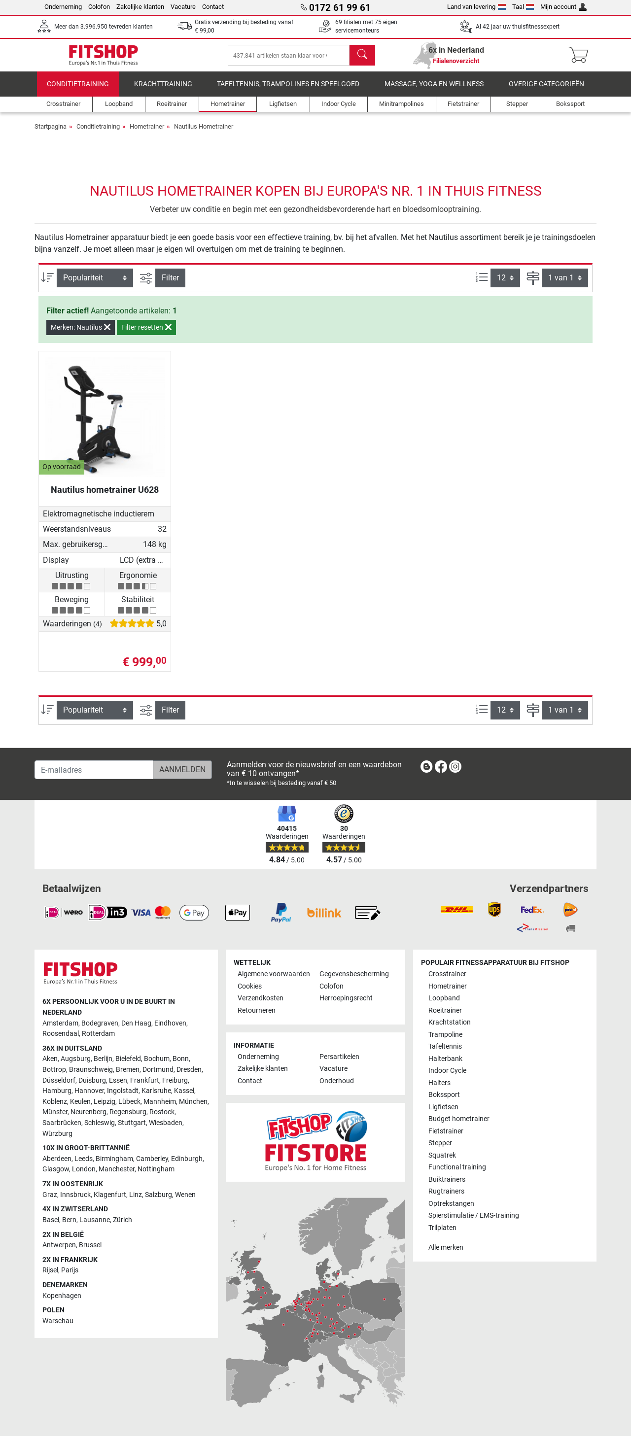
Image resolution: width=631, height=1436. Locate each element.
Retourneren (257, 1010)
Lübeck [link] (129, 1101)
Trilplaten (442, 1228)
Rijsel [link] (50, 1270)
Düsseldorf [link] (58, 1080)
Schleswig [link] (99, 1123)
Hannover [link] (89, 1091)
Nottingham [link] (156, 1169)
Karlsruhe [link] (156, 1091)
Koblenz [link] (54, 1101)
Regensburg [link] (127, 1112)
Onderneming (63, 6)
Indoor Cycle (447, 1070)
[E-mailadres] (94, 769)
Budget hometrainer (459, 1119)
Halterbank (445, 1059)
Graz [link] (49, 1195)
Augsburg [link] (76, 1059)
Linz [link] (135, 1195)
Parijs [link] (69, 1270)
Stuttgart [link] (132, 1123)
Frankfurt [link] (144, 1080)
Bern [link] (69, 1220)
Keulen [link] (80, 1101)
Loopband (444, 998)
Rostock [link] (162, 1112)
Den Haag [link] (136, 1023)
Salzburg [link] (158, 1195)
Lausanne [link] (94, 1220)
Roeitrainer (445, 1010)
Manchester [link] (117, 1169)
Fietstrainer (445, 1131)
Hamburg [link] (56, 1091)
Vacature (183, 6)
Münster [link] (55, 1112)
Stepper (440, 1143)
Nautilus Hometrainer (203, 133)
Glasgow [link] (55, 1169)
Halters (439, 1083)
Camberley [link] (152, 1159)
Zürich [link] (122, 1220)
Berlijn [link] (103, 1059)
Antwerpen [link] (59, 1245)
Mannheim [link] (159, 1101)
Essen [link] (118, 1080)
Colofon (99, 6)
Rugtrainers (446, 1191)
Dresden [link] (189, 1069)
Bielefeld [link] (128, 1059)
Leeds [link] (83, 1159)
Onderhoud (336, 1081)
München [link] (193, 1101)
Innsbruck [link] (75, 1195)
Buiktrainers (446, 1179)
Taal (523, 6)
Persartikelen (339, 1057)
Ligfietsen (443, 1107)
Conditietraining (78, 91)
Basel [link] (50, 1220)
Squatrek (442, 1155)
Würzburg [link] (57, 1133)
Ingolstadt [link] (123, 1091)
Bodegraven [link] (99, 1023)
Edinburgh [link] (187, 1159)
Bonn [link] (181, 1059)
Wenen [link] (185, 1195)
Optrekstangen (451, 1203)
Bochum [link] (157, 1059)
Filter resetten (146, 334)
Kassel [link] (184, 1091)
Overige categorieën (546, 91)
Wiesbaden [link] (165, 1123)
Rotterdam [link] (98, 1033)
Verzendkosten (260, 998)
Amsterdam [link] (60, 1023)
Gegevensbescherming (354, 974)
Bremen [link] (128, 1069)
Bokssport (444, 1095)
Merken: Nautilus (80, 334)
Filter (170, 284)
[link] (426, 768)
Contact (213, 6)
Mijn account (563, 6)
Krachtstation (449, 1022)
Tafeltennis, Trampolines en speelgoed (288, 91)
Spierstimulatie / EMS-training (473, 1215)
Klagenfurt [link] (110, 1195)
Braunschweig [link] (91, 1069)
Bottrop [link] (54, 1069)
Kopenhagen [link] (61, 1296)
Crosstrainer (447, 974)
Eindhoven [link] (170, 1023)
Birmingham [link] (114, 1159)
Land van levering (476, 6)
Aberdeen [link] (56, 1159)
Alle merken (445, 1247)
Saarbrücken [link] (61, 1123)
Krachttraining (163, 91)
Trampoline (445, 1034)
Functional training (457, 1167)
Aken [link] (50, 1059)
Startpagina (51, 133)
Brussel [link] (90, 1245)
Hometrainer (147, 133)
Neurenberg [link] (88, 1112)
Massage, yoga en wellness (434, 91)
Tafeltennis (445, 1046)
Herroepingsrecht (346, 998)
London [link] (84, 1169)
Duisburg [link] (92, 1080)
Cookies (250, 986)
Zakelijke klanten (140, 6)
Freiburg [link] (175, 1080)
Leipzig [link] (104, 1101)
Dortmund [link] (158, 1069)
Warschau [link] (57, 1321)
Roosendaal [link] (60, 1033)
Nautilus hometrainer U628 (105, 496)
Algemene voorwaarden (274, 974)
